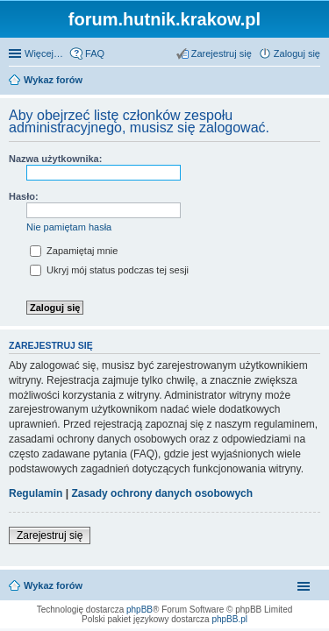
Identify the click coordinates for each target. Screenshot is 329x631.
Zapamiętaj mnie (74, 250)
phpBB (139, 609)
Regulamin (35, 493)
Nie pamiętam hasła (68, 227)
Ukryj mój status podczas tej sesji (109, 270)
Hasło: (24, 196)
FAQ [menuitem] (94, 53)
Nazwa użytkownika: (55, 158)
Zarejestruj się (49, 535)
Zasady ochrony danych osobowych (162, 493)
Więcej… (44, 53)
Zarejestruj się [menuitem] (221, 53)
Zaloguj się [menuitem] (297, 53)
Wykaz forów (53, 585)
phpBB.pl (229, 619)
